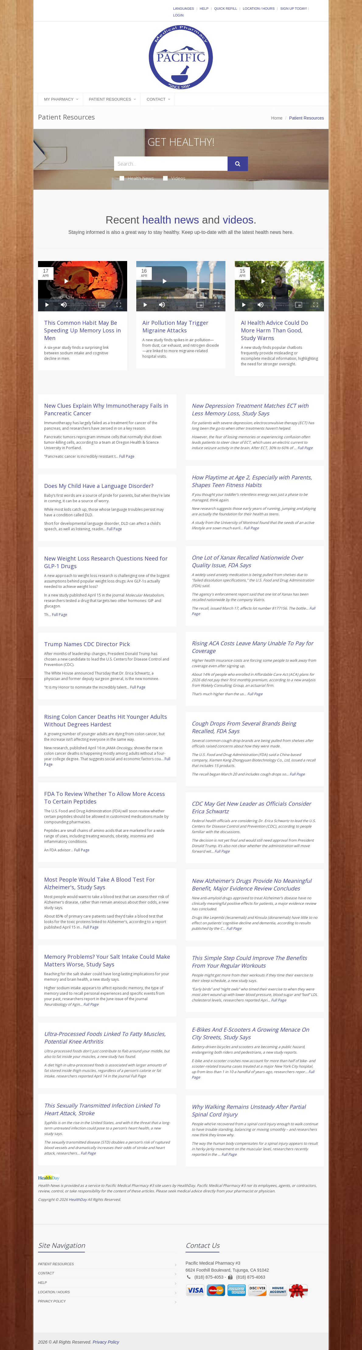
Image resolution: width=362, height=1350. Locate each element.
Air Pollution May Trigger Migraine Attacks (175, 326)
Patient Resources (110, 99)
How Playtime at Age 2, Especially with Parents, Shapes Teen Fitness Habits (252, 481)
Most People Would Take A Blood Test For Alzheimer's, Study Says (99, 883)
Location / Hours (258, 8)
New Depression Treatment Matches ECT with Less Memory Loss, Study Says (250, 409)
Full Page (126, 456)
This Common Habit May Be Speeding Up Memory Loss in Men (82, 330)
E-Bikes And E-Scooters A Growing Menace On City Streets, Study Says (250, 1033)
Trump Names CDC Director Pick (87, 644)
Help (204, 8)
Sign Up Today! (293, 8)
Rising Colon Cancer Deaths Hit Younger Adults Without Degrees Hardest (105, 720)
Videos (174, 178)
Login (178, 15)
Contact (156, 99)
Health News (137, 178)
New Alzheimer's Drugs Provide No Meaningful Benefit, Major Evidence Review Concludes (252, 884)
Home (277, 118)
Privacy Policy (52, 1301)
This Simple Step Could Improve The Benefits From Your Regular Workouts (249, 961)
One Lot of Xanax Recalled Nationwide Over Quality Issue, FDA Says (247, 561)
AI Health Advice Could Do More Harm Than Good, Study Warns (274, 330)
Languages (183, 8)
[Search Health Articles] (171, 163)
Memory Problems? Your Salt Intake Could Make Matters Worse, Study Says (107, 960)
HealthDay (78, 1199)
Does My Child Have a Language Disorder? (99, 485)
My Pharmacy (59, 99)
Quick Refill (225, 8)
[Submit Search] (238, 163)
